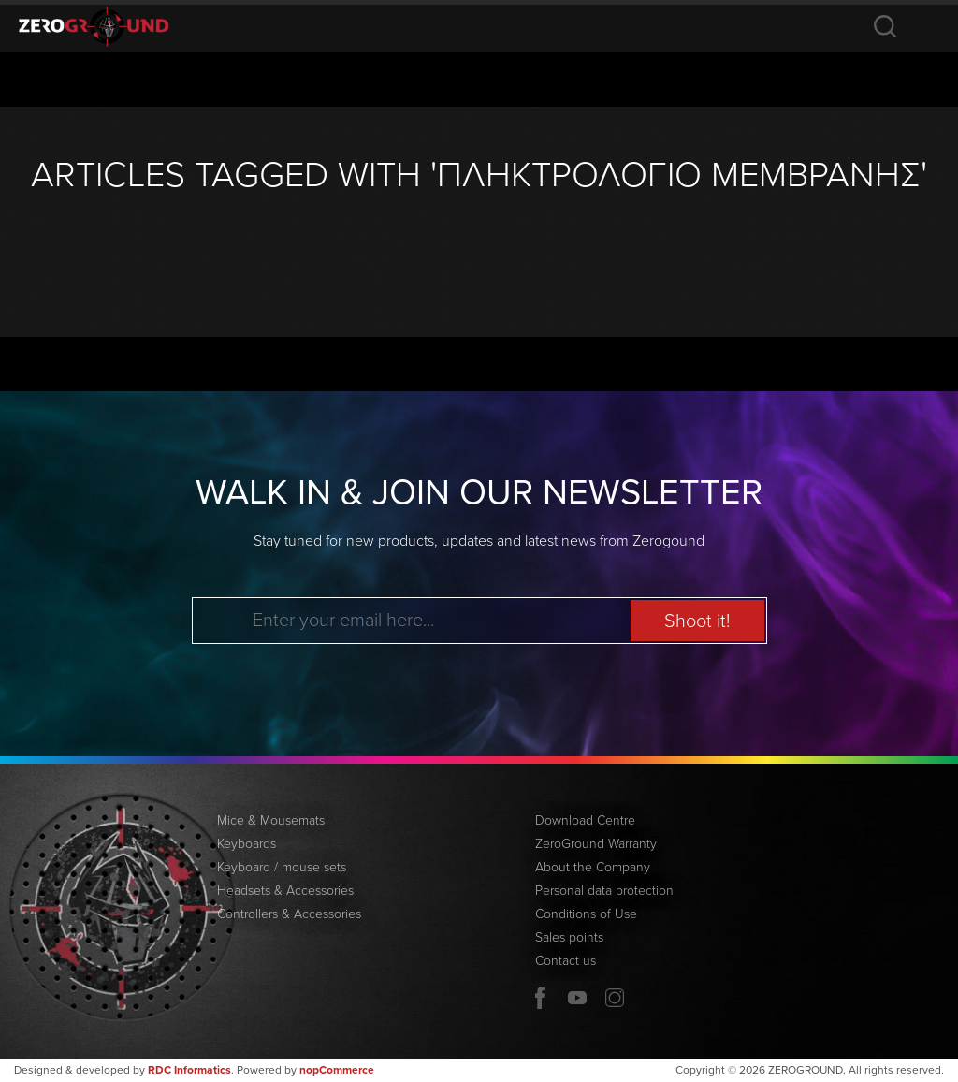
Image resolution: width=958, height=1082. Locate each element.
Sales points (569, 937)
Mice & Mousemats (271, 820)
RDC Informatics (189, 1069)
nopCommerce (336, 1069)
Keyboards (246, 844)
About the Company (592, 867)
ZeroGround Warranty (596, 844)
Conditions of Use (586, 914)
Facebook (540, 998)
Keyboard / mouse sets (281, 867)
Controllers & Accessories (289, 914)
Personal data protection (604, 891)
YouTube (577, 998)
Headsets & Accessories (285, 891)
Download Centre (585, 820)
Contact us (565, 961)
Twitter (615, 998)
